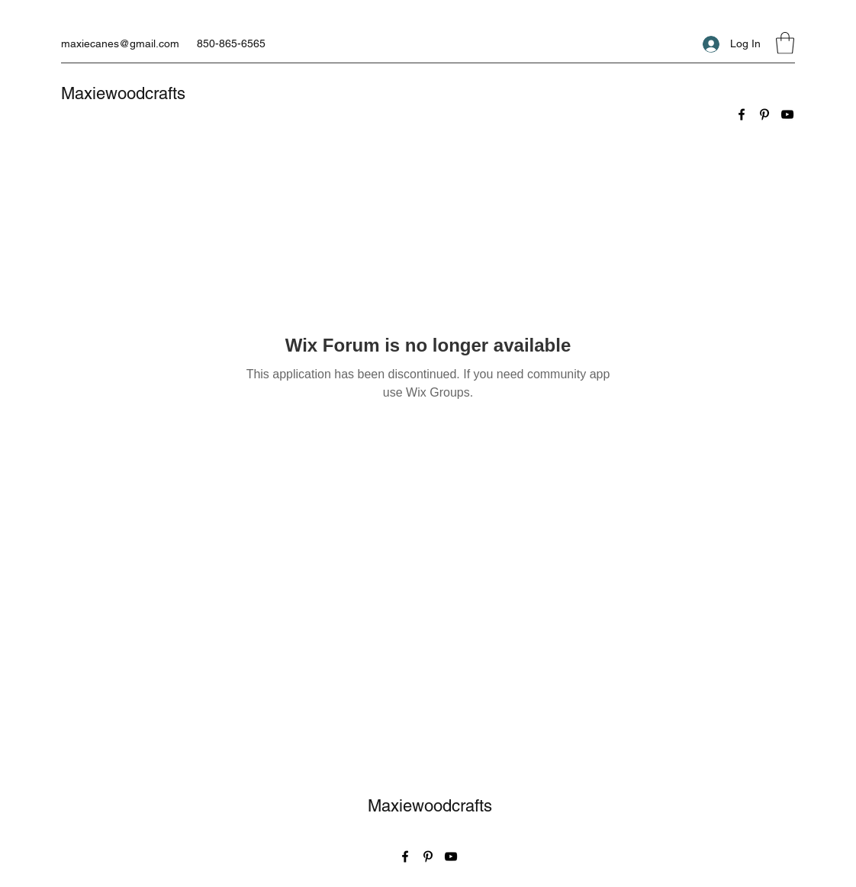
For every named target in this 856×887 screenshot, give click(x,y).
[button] (785, 43)
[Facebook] (741, 114)
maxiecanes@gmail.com (120, 43)
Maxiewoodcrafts (123, 93)
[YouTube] (787, 114)
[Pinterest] (764, 114)
